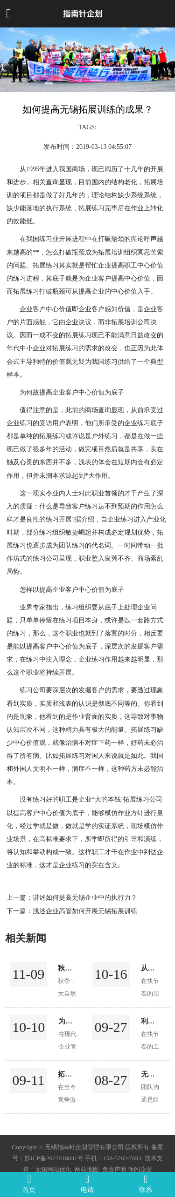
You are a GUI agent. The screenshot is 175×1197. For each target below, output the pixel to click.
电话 (87, 1183)
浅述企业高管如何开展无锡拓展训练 (85, 911)
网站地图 (87, 1169)
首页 (29, 1183)
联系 (146, 1183)
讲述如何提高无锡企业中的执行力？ (85, 897)
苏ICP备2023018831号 (53, 1158)
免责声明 (114, 1169)
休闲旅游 (140, 1169)
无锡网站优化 (53, 1169)
